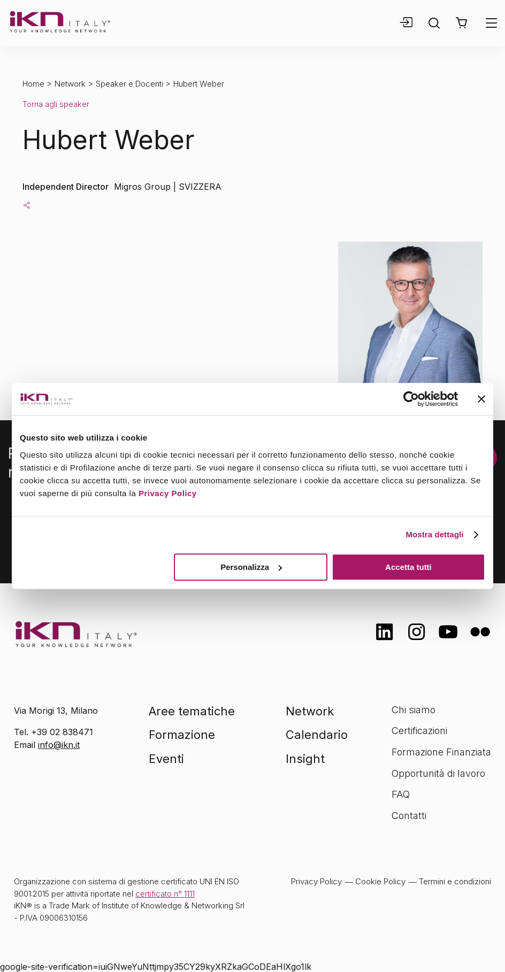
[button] (461, 23)
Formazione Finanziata (441, 752)
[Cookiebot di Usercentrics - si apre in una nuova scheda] (411, 399)
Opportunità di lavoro (438, 773)
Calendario (317, 735)
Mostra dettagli (434, 534)
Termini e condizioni (455, 881)
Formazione (182, 735)
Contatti (409, 815)
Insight (305, 759)
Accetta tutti (408, 567)
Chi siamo (413, 709)
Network (70, 84)
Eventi (166, 759)
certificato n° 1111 (165, 894)
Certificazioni (419, 730)
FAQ (401, 794)
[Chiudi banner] (481, 399)
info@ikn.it (59, 744)
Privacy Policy (168, 493)
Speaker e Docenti (129, 84)
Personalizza (251, 567)
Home (33, 84)
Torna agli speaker (55, 104)
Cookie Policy (380, 881)
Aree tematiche (192, 711)
